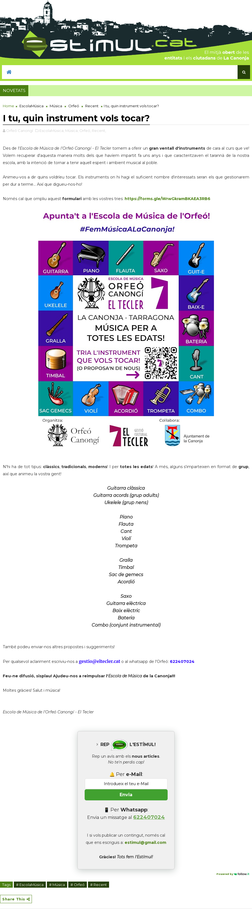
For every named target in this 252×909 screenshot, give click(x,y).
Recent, (99, 130)
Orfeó (73, 106)
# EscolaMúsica (30, 884)
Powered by (232, 873)
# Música (57, 884)
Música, (72, 130)
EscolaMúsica (31, 106)
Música (56, 106)
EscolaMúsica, (51, 130)
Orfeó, (85, 130)
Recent (92, 106)
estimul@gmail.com (145, 842)
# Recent (98, 884)
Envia (126, 794)
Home (8, 106)
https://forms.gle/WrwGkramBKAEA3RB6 (167, 198)
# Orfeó (77, 884)
